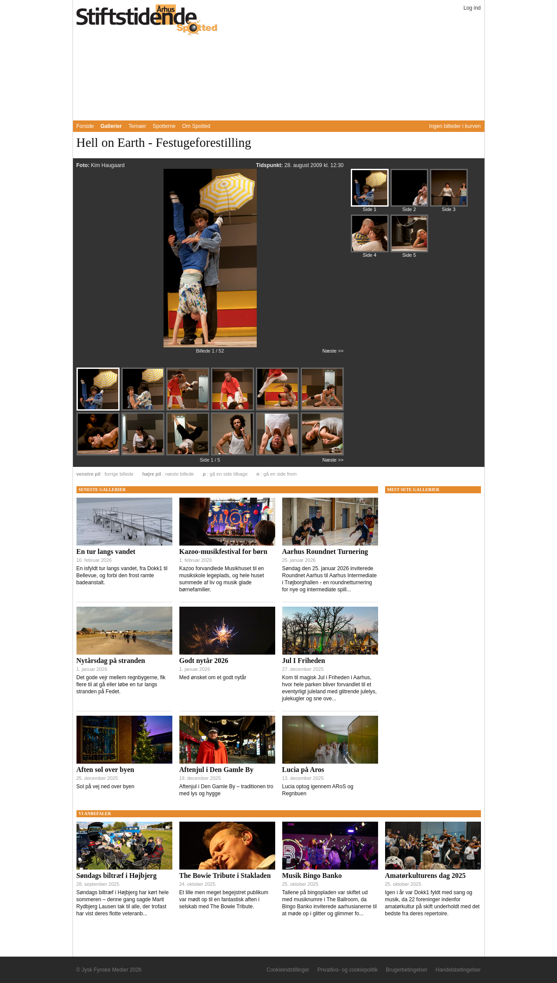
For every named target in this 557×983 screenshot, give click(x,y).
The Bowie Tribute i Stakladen (225, 875)
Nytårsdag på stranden (110, 660)
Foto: (83, 165)
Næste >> (332, 350)
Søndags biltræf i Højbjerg (116, 875)
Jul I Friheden (303, 660)
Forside (85, 126)
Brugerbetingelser (407, 970)
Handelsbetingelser (458, 970)
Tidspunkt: (270, 165)
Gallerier (111, 126)
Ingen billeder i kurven (455, 126)
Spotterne (164, 126)
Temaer (137, 126)
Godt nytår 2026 (204, 660)
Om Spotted (196, 126)
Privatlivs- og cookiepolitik (347, 970)
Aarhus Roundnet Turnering (325, 551)
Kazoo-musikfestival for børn (223, 551)
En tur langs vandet (105, 551)
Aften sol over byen (105, 769)
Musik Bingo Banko (312, 875)
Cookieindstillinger (287, 970)
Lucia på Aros (303, 769)
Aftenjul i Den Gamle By (216, 769)
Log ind (472, 8)
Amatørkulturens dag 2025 (425, 875)
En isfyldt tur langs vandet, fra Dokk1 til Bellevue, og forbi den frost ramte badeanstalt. (121, 575)
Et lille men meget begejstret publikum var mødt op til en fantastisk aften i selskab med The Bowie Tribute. (224, 899)
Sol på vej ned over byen (105, 786)
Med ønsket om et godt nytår (213, 677)
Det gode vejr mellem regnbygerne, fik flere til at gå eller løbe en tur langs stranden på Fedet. (121, 684)
